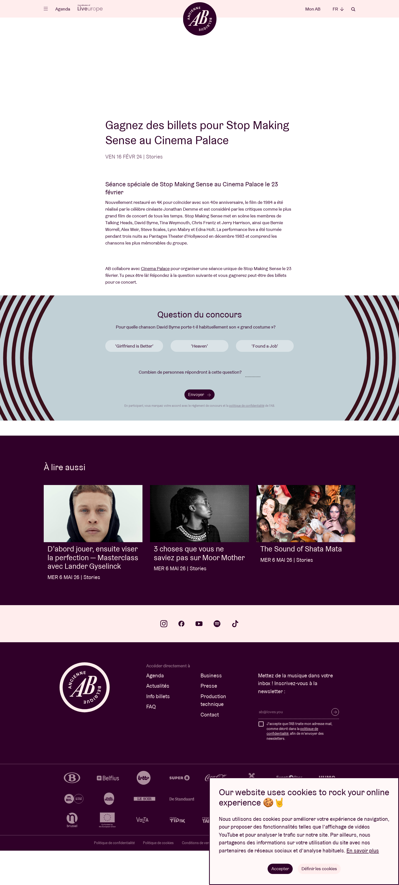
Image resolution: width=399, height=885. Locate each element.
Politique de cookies (158, 877)
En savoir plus (362, 850)
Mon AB (312, 9)
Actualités (157, 720)
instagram (163, 658)
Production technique (213, 734)
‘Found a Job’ (265, 380)
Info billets (158, 730)
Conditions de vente (197, 877)
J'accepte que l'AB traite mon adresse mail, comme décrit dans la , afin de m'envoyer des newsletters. (299, 765)
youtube (199, 658)
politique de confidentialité (246, 440)
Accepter (280, 868)
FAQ (151, 741)
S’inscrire (335, 746)
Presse (209, 720)
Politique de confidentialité (114, 877)
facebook (181, 658)
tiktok (235, 658)
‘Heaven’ (199, 380)
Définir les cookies (319, 868)
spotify (217, 658)
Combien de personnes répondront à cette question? (190, 406)
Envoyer (199, 429)
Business (211, 709)
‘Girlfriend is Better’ (134, 380)
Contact (210, 749)
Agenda (62, 9)
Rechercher (353, 9)
